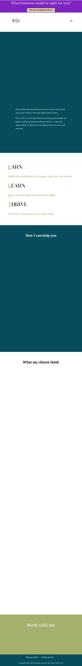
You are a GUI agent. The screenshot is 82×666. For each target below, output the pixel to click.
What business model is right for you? (41, 3)
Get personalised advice (41, 9)
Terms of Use (48, 657)
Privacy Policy (32, 657)
